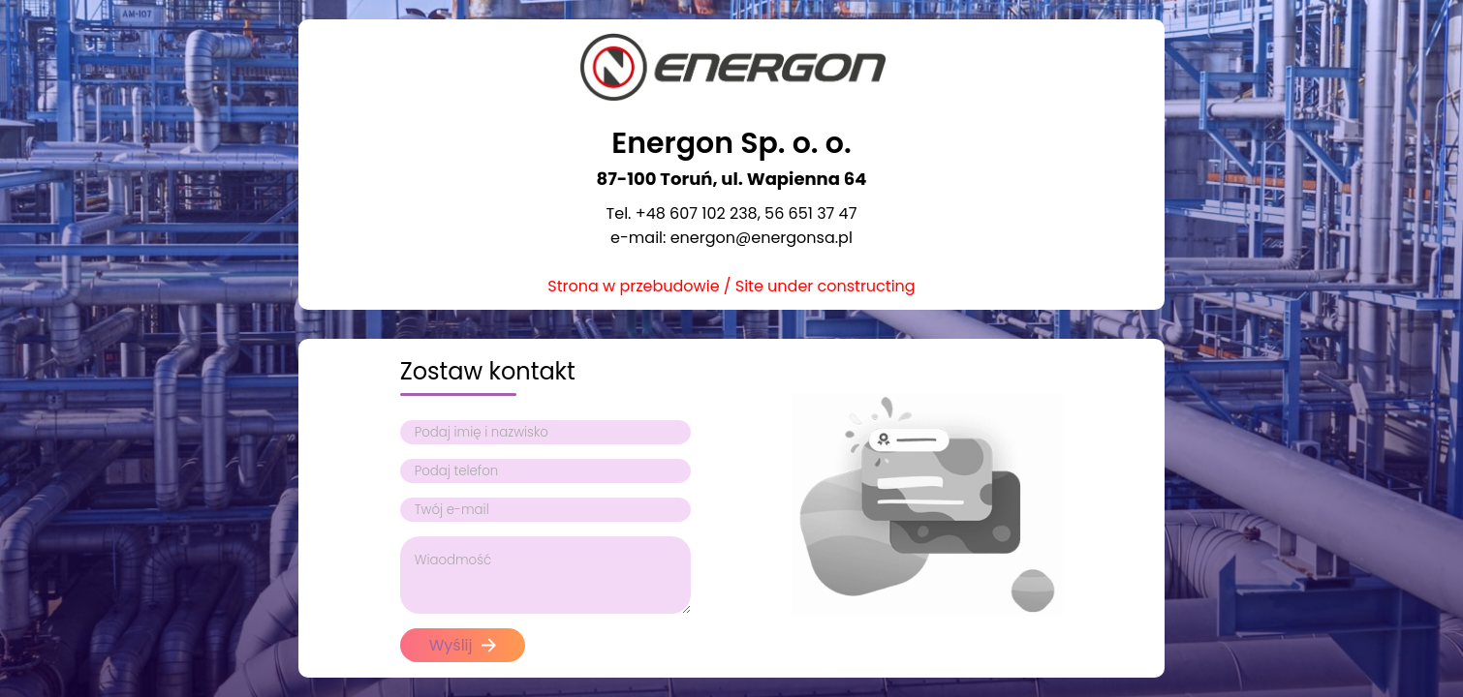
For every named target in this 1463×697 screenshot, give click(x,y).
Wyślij (463, 645)
